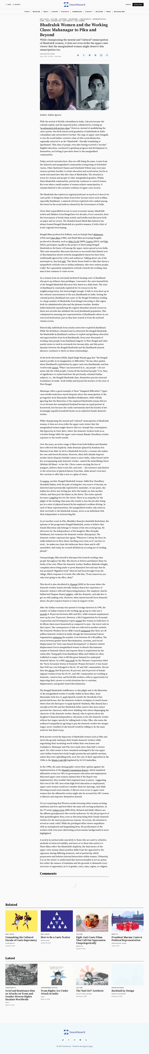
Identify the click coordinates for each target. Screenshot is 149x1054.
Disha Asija (45, 940)
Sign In (128, 4)
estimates (57, 637)
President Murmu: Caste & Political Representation (127, 939)
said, (64, 261)
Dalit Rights (68, 21)
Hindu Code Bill (59, 760)
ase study (70, 660)
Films (42, 21)
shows (51, 670)
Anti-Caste (44, 19)
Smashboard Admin (47, 54)
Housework (73, 19)
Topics (26, 11)
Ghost (85, 1046)
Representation (99, 19)
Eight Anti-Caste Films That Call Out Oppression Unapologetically (91, 940)
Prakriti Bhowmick (119, 994)
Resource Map (119, 11)
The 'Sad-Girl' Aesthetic (90, 990)
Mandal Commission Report (75, 770)
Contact (88, 11)
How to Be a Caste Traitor (55, 937)
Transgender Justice (49, 987)
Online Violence (118, 987)
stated (55, 367)
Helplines (99, 11)
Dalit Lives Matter (53, 21)
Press (108, 11)
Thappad (73, 584)
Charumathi (10, 943)
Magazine (36, 11)
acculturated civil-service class (55, 128)
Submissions (77, 11)
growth (43, 614)
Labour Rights (85, 19)
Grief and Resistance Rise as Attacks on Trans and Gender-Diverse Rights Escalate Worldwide (20, 995)
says (89, 358)
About (45, 11)
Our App (55, 11)
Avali (7, 1002)
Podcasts (65, 11)
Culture (54, 19)
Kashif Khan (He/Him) (84, 994)
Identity (115, 934)
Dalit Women (80, 21)
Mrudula (79, 946)
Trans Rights (10, 987)
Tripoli (90, 1046)
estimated (85, 631)
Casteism (63, 19)
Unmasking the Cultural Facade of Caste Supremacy (21, 939)
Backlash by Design (123, 990)
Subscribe (138, 4)
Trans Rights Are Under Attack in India (54, 992)
